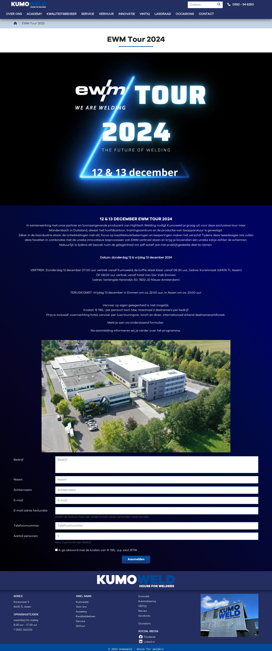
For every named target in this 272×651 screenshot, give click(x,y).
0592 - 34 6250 (240, 4)
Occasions (144, 623)
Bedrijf (18, 459)
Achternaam (23, 490)
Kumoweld (82, 602)
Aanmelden (136, 559)
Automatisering (147, 601)
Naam (18, 479)
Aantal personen (26, 536)
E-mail (18, 500)
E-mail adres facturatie (30, 510)
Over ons (81, 606)
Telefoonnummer (26, 525)
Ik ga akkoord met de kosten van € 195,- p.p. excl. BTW (97, 550)
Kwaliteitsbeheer (85, 616)
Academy (81, 611)
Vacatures (144, 615)
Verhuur (80, 626)
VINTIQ (142, 606)
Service (80, 621)
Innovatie (143, 596)
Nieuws (142, 611)
